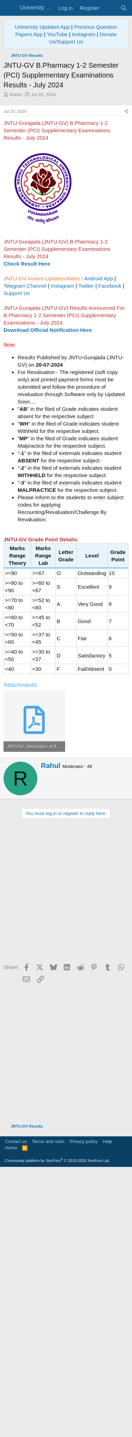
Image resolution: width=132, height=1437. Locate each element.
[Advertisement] (66, 167)
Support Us (17, 425)
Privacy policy (84, 1408)
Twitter (86, 417)
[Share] (126, 243)
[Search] (124, 7)
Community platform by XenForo (57, 1427)
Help (107, 1408)
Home (11, 1414)
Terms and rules (48, 1408)
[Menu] (9, 8)
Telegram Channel (25, 417)
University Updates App (42, 27)
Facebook (109, 417)
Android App (98, 410)
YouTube (57, 34)
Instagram (83, 34)
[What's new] (110, 7)
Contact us (16, 1408)
